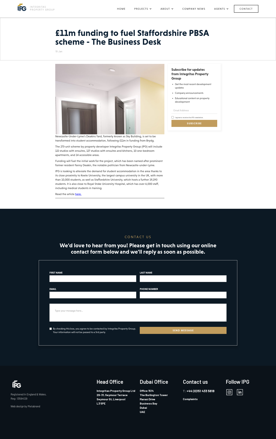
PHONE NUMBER (149, 289)
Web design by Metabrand (25, 406)
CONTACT (246, 8)
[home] (36, 7)
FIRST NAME (55, 272)
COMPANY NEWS (193, 8)
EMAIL (52, 289)
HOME (121, 8)
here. (78, 194)
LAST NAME (146, 272)
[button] (143, 9)
